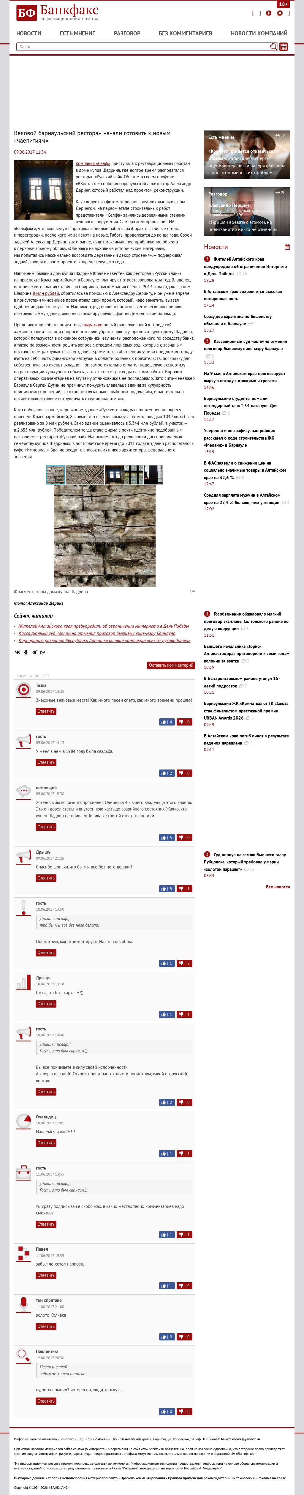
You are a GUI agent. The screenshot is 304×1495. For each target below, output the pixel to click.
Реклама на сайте (272, 1478)
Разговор (127, 33)
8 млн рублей (46, 293)
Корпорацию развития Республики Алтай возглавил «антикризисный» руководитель (104, 640)
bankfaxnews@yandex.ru (240, 1439)
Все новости (278, 887)
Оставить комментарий (171, 665)
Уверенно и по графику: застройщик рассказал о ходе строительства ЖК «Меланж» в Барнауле (239, 438)
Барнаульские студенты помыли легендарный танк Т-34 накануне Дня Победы (241, 406)
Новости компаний (259, 33)
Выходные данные (29, 1478)
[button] (75, 475)
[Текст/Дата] (283, 47)
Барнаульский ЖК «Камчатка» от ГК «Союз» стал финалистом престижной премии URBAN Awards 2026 (246, 711)
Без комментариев (185, 33)
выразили (93, 325)
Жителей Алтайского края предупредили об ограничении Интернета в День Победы (104, 626)
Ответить (46, 711)
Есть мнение (77, 33)
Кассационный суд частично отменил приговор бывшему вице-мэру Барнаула (97, 633)
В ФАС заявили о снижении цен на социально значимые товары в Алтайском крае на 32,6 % (245, 470)
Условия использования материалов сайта (83, 1478)
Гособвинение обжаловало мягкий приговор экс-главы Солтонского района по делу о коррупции (246, 621)
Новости (28, 33)
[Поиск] (274, 47)
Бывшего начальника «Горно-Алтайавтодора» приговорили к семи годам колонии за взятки (246, 653)
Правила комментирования (143, 1478)
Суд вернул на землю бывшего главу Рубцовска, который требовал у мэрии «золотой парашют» (245, 862)
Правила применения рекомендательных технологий (211, 1478)
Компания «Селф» (93, 163)
